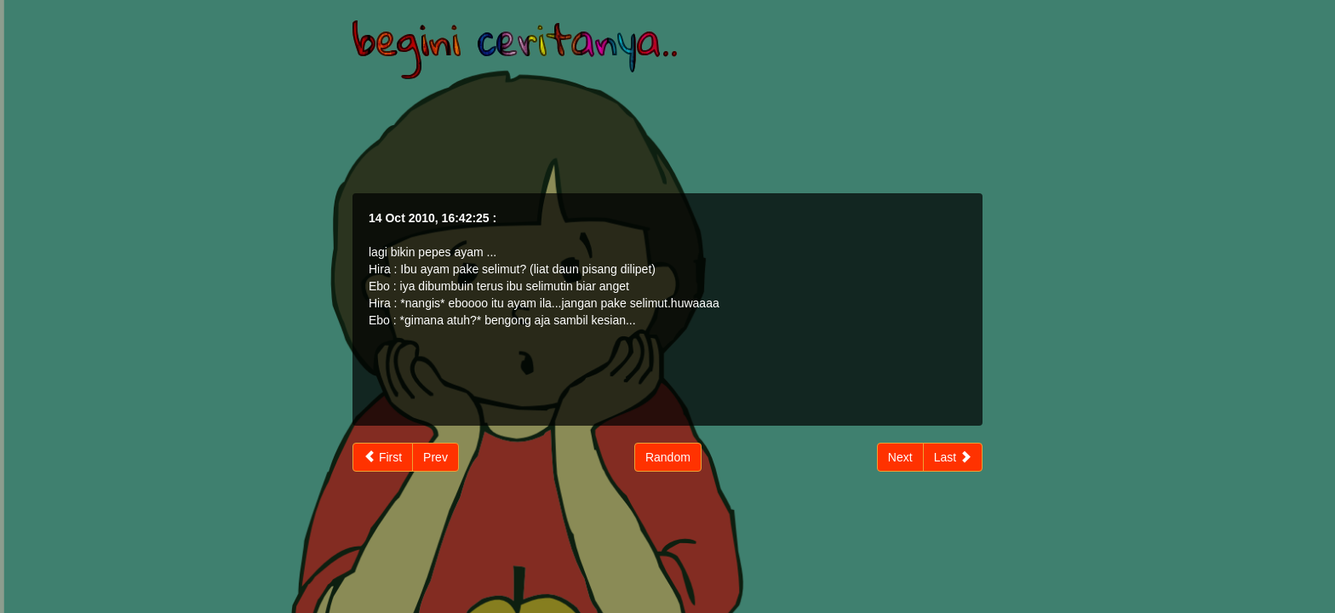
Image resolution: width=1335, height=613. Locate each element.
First (383, 457)
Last (952, 457)
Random (667, 457)
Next (900, 457)
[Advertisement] (667, 133)
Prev (435, 457)
